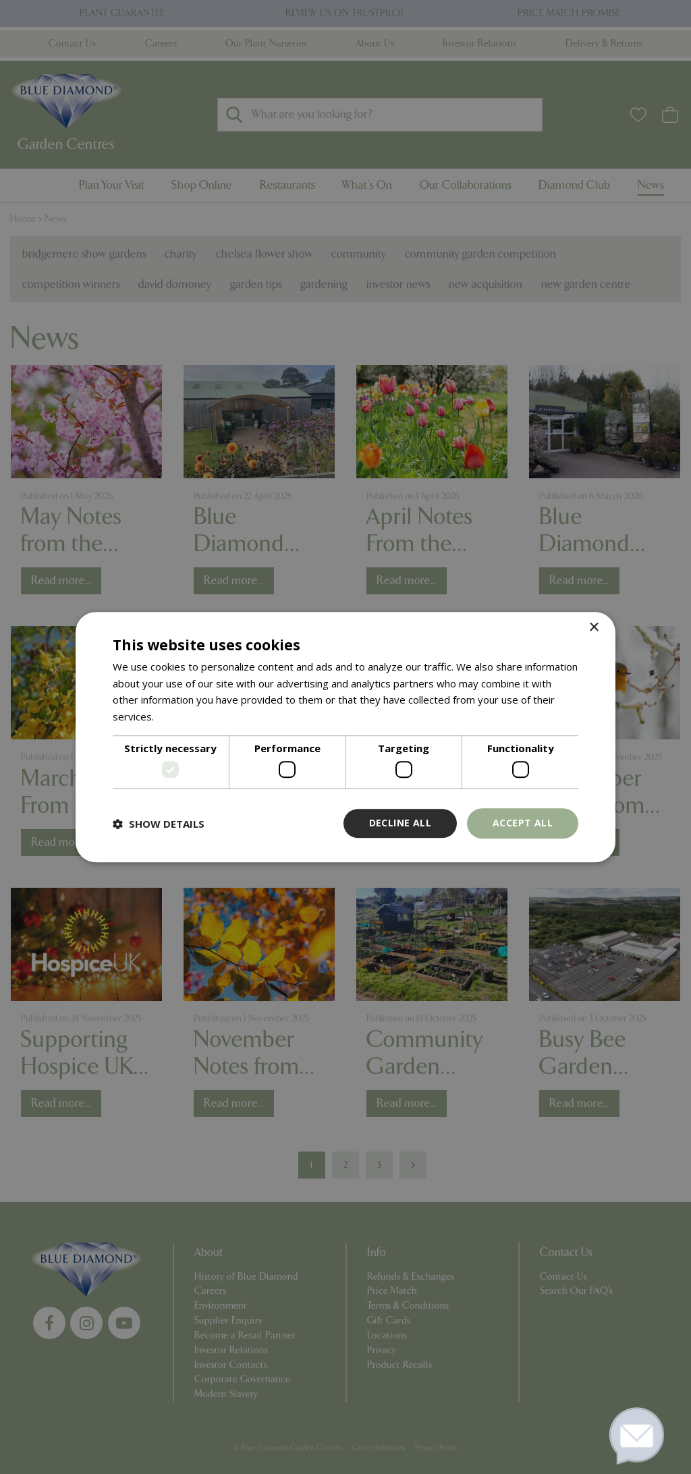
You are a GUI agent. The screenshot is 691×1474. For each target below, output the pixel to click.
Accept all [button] (523, 823)
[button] (158, 823)
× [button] (593, 628)
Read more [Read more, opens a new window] (183, 716)
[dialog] (345, 737)
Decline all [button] (400, 823)
